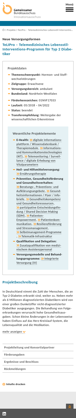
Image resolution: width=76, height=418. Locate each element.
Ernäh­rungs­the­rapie (33, 174)
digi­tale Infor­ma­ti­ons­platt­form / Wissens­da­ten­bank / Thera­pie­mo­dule (39, 144)
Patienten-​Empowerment (30, 218)
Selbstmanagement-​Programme (41, 232)
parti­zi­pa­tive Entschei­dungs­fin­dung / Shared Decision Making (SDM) (39, 212)
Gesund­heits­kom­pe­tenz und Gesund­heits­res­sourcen (39, 201)
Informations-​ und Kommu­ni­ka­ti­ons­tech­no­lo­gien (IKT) (39, 152)
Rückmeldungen (15, 369)
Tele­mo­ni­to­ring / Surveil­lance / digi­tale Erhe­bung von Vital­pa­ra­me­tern (39, 161)
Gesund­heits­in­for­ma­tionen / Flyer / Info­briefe (39, 195)
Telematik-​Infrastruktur (37, 236)
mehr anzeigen (12, 331)
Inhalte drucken (15, 384)
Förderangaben (14, 354)
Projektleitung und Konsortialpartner (29, 347)
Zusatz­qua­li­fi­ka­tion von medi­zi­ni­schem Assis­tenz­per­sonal (39, 247)
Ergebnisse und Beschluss (21, 362)
